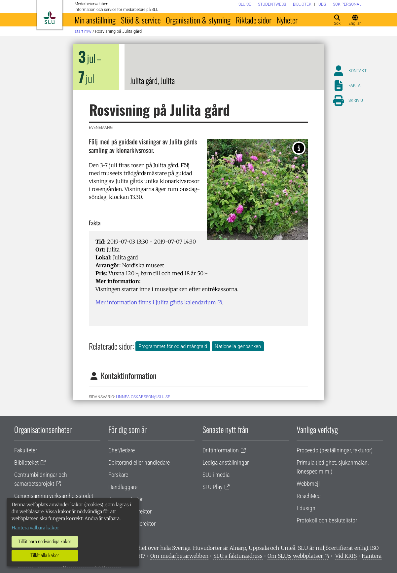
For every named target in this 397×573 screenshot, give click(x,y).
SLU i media (216, 474)
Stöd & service (141, 20)
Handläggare (122, 486)
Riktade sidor (253, 20)
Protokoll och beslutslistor (327, 520)
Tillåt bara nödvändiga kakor (44, 542)
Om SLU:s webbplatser (295, 556)
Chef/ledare (121, 450)
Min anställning (95, 20)
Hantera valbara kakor (35, 528)
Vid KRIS (346, 556)
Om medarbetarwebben (179, 556)
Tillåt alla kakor (44, 555)
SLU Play (212, 486)
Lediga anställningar (225, 462)
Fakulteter (25, 450)
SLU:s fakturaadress (238, 556)
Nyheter (287, 20)
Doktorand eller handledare (139, 462)
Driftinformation (220, 450)
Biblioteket (26, 462)
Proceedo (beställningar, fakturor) (335, 450)
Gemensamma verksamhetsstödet (53, 495)
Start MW (83, 31)
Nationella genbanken (238, 346)
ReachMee (308, 495)
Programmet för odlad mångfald (172, 346)
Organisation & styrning (198, 20)
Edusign (306, 508)
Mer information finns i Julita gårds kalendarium (155, 302)
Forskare (118, 474)
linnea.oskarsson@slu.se (143, 397)
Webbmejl (308, 483)
